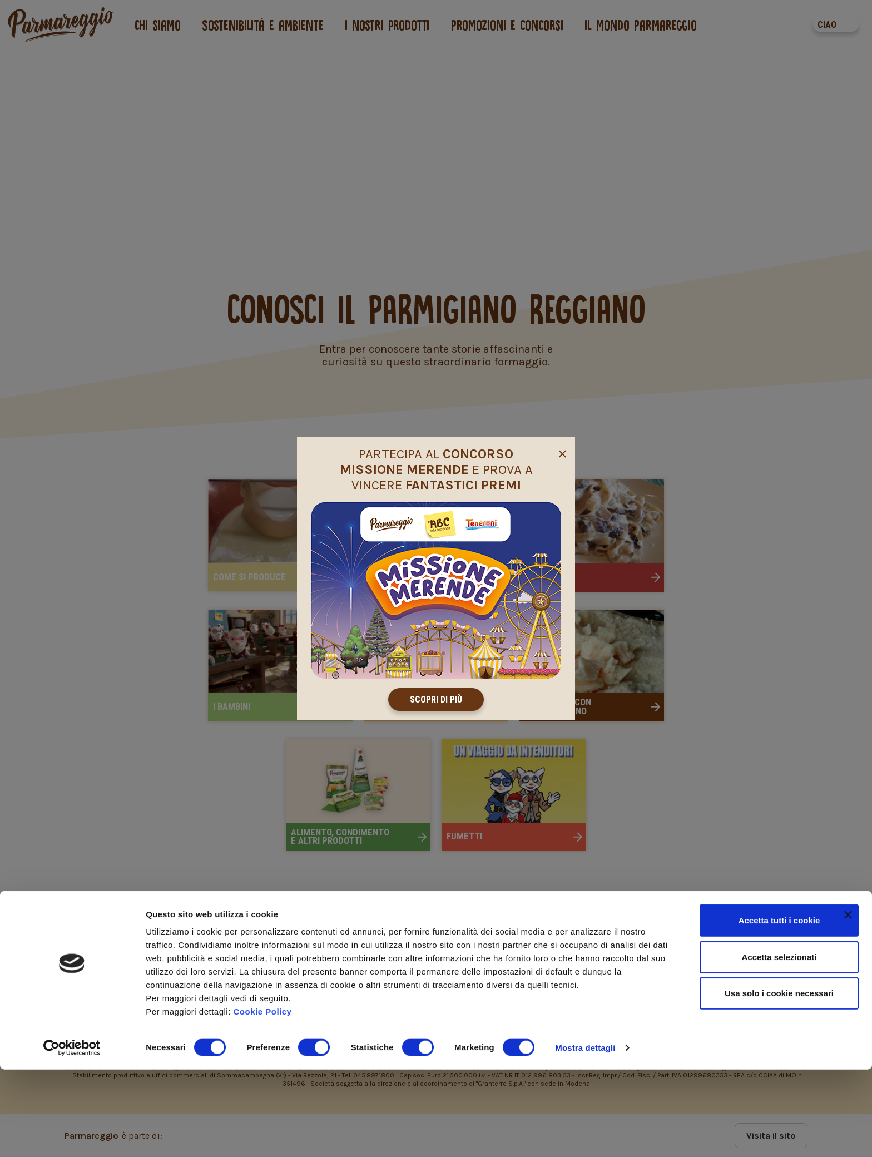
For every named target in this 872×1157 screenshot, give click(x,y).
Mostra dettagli (585, 1135)
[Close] (562, 452)
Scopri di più (436, 699)
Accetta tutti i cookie (779, 1007)
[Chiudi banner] (848, 1002)
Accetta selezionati (778, 1044)
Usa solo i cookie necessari (779, 1080)
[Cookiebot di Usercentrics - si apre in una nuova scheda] (72, 1135)
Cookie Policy (263, 1099)
